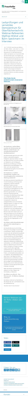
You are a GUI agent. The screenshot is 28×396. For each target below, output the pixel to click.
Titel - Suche (23, 1)
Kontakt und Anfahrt (9, 379)
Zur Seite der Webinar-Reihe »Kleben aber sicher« (13, 310)
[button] (7, 342)
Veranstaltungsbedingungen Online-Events (14, 383)
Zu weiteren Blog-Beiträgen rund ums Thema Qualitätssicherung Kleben (14, 328)
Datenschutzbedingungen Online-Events (13, 385)
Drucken (7, 349)
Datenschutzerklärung (9, 382)
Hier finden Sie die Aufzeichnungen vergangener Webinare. (13, 79)
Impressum (6, 380)
